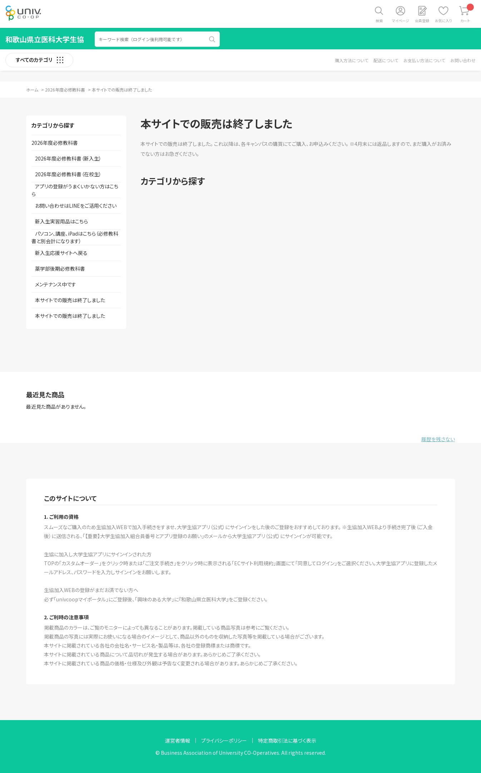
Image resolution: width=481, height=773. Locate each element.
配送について (385, 60)
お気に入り (443, 20)
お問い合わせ (463, 60)
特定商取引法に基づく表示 (287, 740)
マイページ (400, 20)
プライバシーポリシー (224, 740)
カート (467, 13)
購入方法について (351, 60)
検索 (379, 20)
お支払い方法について (424, 60)
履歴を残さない (438, 439)
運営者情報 (177, 740)
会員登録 (422, 20)
